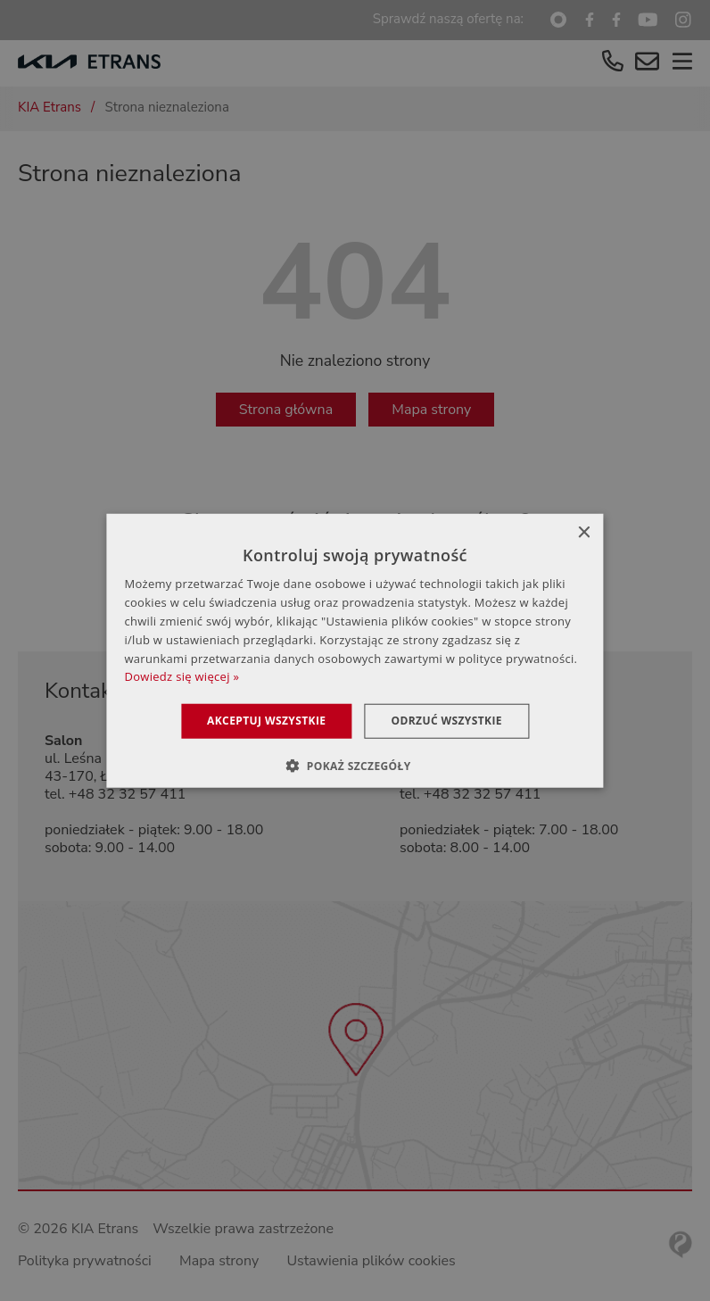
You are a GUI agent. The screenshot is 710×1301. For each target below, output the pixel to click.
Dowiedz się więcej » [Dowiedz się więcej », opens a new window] (181, 676)
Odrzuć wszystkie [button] (447, 720)
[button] (354, 765)
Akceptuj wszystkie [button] (265, 720)
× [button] (583, 533)
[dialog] (355, 650)
